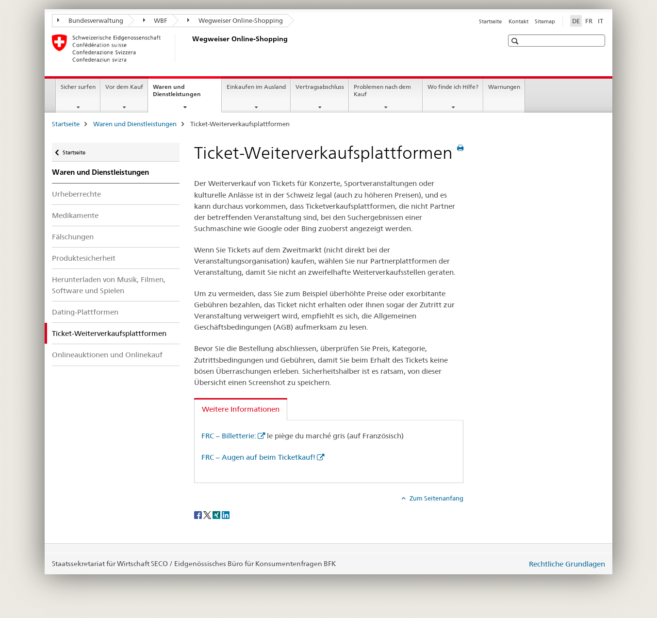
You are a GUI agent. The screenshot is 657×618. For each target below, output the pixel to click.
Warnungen (504, 86)
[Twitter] (208, 514)
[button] (516, 41)
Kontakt (518, 21)
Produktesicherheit (83, 258)
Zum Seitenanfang (435, 498)
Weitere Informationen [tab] (240, 409)
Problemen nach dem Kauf (382, 90)
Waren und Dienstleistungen (187, 93)
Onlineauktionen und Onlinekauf (107, 354)
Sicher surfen (78, 86)
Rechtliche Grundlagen (567, 563)
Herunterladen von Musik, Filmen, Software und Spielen (108, 285)
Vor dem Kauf (124, 86)
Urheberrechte (76, 194)
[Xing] (217, 514)
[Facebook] (198, 514)
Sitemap (545, 21)
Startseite (490, 21)
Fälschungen (73, 236)
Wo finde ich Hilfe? (452, 86)
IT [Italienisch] (600, 21)
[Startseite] (190, 48)
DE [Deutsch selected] (576, 21)
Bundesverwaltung (90, 20)
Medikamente (75, 215)
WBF (155, 20)
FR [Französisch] (588, 21)
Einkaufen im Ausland (256, 86)
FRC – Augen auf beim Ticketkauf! (258, 457)
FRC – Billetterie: (228, 435)
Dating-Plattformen (85, 312)
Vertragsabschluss (320, 86)
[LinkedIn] (226, 514)
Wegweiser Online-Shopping (235, 20)
